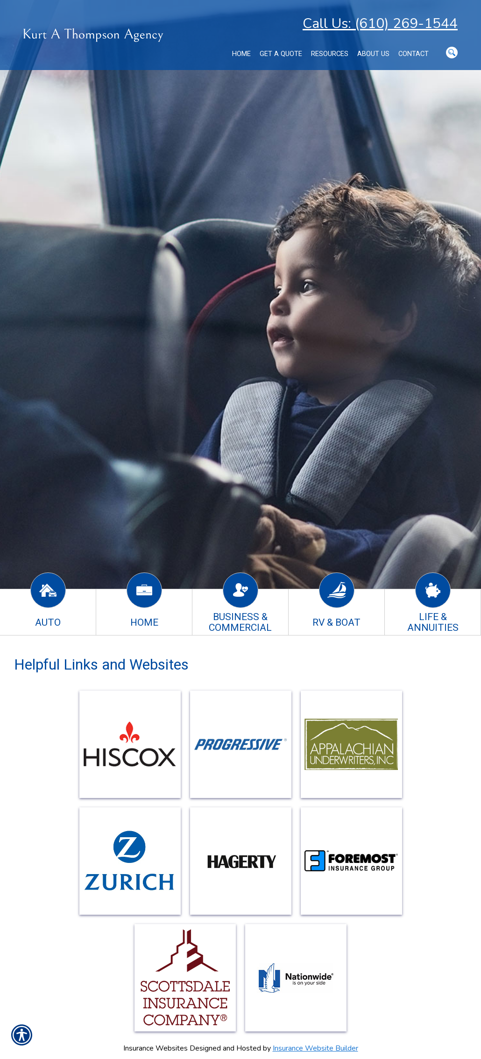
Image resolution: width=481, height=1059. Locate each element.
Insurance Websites (155, 1048)
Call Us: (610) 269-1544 (380, 23)
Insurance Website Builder (315, 1048)
